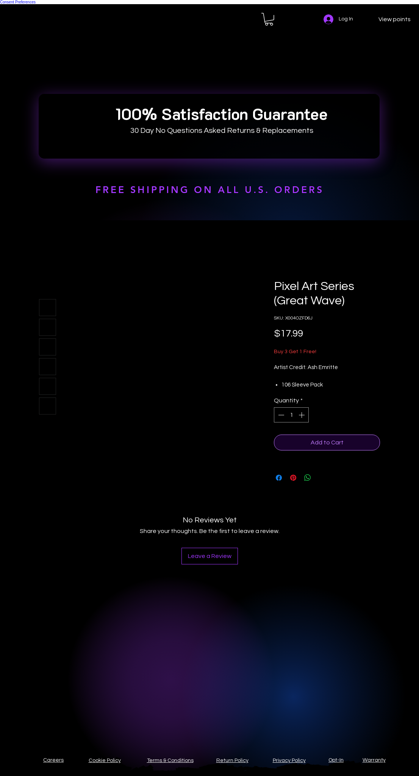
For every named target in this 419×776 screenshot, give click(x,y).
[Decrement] (280, 415)
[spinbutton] (291, 415)
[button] (269, 19)
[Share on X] (322, 477)
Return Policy (232, 760)
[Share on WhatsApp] (307, 477)
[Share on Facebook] (278, 477)
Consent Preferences (18, 2)
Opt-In (336, 760)
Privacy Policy (289, 760)
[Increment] (302, 415)
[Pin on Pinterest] (293, 477)
